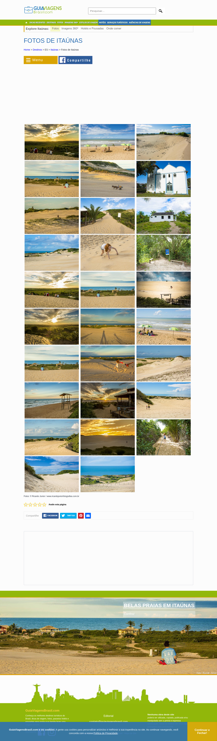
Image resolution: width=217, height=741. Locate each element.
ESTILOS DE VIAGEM (88, 22)
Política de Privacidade (106, 733)
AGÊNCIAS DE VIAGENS (139, 22)
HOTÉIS (102, 22)
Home (27, 49)
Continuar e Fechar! (202, 731)
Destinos (37, 49)
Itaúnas (54, 49)
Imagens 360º (70, 28)
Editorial (108, 715)
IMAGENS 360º (71, 22)
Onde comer (113, 28)
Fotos (55, 28)
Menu (37, 60)
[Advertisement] (60, 92)
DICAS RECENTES (37, 22)
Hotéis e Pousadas (92, 28)
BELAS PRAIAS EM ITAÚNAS (159, 605)
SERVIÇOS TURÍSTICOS (117, 22)
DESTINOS (51, 22)
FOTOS (60, 22)
